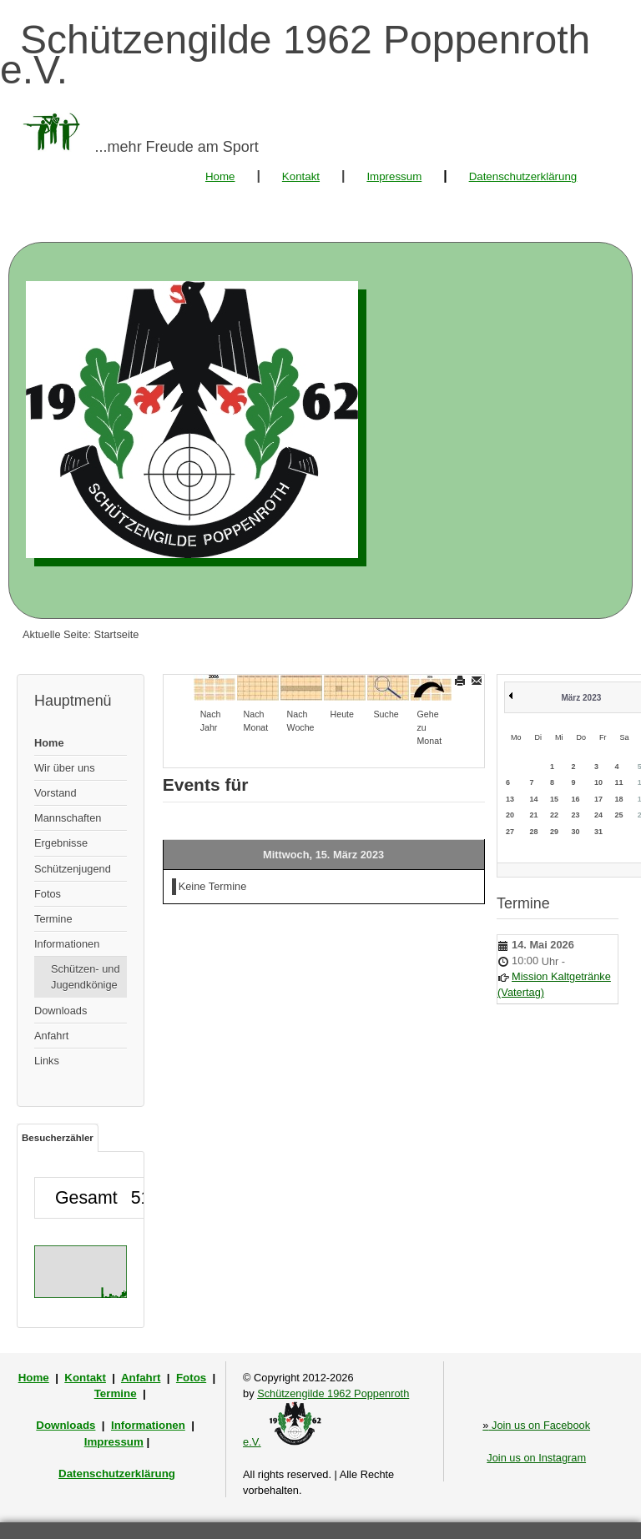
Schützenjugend (72, 869)
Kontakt (301, 176)
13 (510, 799)
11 (619, 782)
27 (510, 831)
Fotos (47, 894)
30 (576, 831)
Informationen (66, 944)
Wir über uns (64, 768)
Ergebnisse (61, 843)
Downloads (60, 1010)
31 (598, 831)
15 (554, 799)
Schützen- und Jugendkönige (85, 977)
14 (534, 799)
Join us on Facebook (536, 1425)
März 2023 (581, 697)
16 (576, 799)
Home (220, 176)
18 (619, 799)
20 (510, 815)
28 (534, 831)
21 (534, 815)
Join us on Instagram (536, 1457)
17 (598, 799)
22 (554, 815)
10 (598, 782)
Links (46, 1060)
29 (554, 831)
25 (619, 815)
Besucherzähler (57, 1138)
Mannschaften (67, 818)
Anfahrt (51, 1035)
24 (598, 815)
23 (576, 815)
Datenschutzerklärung (523, 176)
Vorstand (55, 793)
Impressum (393, 176)
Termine (53, 919)
